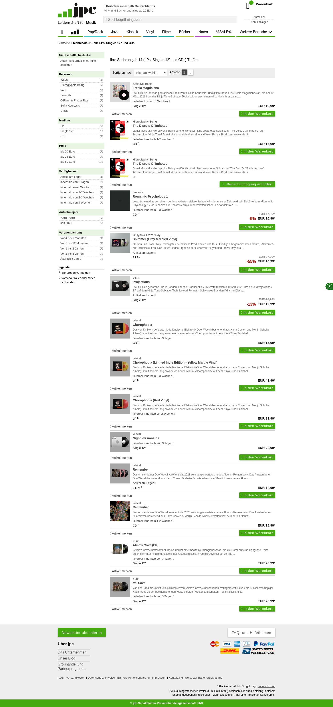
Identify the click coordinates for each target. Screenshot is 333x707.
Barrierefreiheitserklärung (133, 677)
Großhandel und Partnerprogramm (71, 666)
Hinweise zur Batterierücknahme (201, 677)
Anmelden (260, 17)
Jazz (115, 32)
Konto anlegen (259, 22)
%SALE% (224, 32)
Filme (166, 32)
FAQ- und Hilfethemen (251, 633)
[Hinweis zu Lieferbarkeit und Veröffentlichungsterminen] (169, 101)
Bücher (184, 32)
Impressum (159, 677)
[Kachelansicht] (190, 72)
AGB (61, 677)
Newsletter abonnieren (82, 633)
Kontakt (173, 677)
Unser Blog (66, 658)
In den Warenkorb (257, 113)
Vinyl (150, 32)
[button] (83, 62)
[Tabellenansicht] (184, 72)
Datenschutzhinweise (101, 677)
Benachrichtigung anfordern (247, 184)
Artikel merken (121, 114)
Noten (203, 32)
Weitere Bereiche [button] (256, 32)
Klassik (132, 32)
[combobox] (169, 19)
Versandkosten (75, 677)
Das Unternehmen (72, 652)
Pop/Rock (95, 32)
